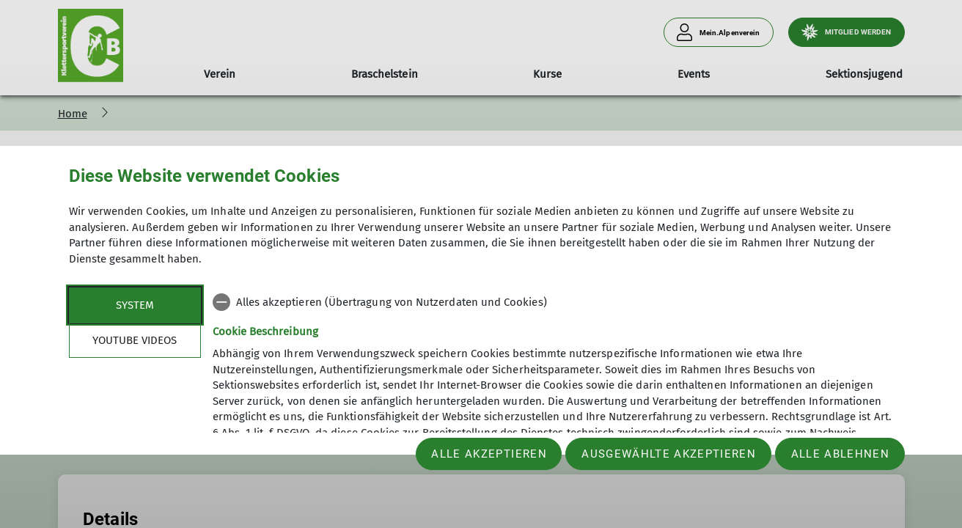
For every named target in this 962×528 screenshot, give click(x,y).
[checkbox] (553, 302)
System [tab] (135, 305)
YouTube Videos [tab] (134, 340)
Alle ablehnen (840, 454)
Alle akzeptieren (488, 454)
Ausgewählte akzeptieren (668, 454)
